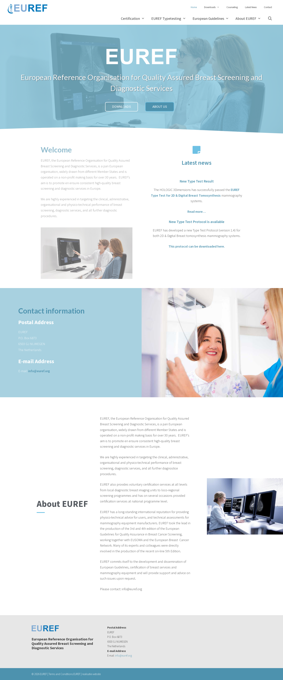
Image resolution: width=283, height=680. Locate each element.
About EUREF (249, 18)
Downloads (213, 7)
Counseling (232, 7)
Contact (268, 7)
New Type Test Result (197, 181)
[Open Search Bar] (270, 18)
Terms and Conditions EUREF (64, 674)
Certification (134, 18)
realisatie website (91, 674)
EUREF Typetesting (170, 18)
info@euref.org (39, 371)
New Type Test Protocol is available (196, 221)
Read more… (196, 211)
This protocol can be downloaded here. (197, 246)
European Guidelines (212, 18)
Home (194, 7)
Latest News (251, 7)
